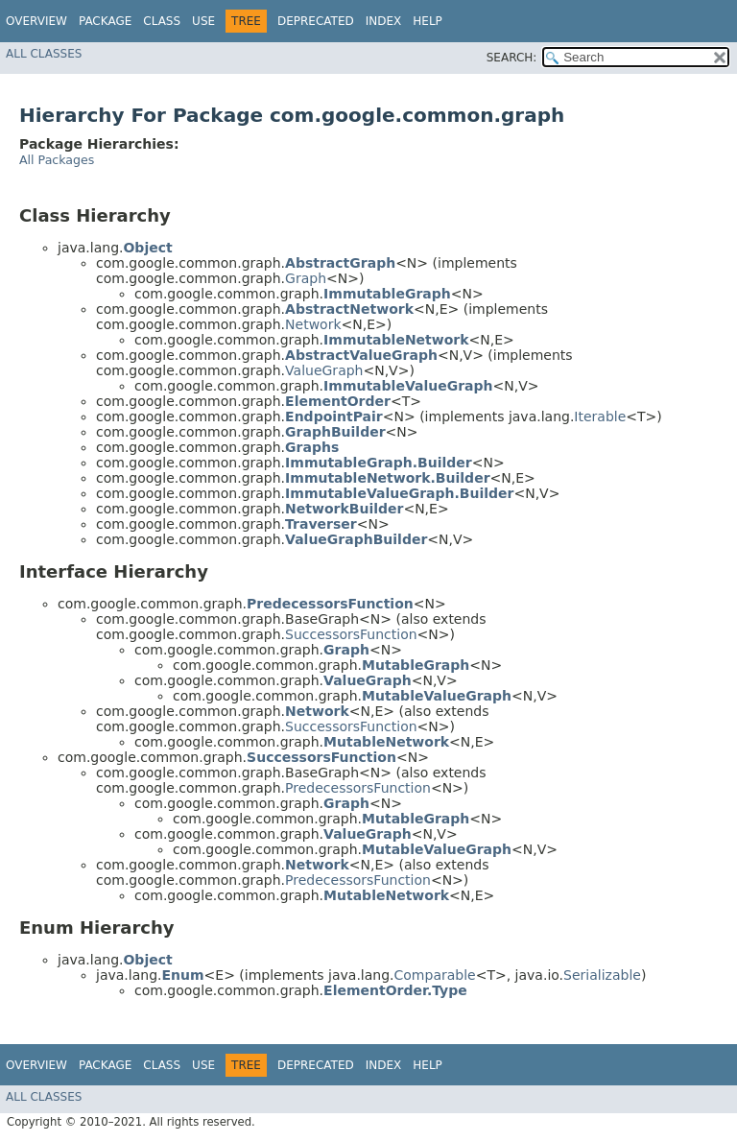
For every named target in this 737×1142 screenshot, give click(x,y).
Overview (36, 21)
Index (384, 21)
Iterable (600, 416)
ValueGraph (324, 370)
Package (105, 21)
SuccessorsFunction (351, 634)
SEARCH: (512, 57)
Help (427, 21)
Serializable (602, 975)
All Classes (44, 53)
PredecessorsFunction (358, 788)
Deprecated (315, 21)
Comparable (435, 975)
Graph (305, 278)
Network (313, 324)
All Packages (56, 160)
